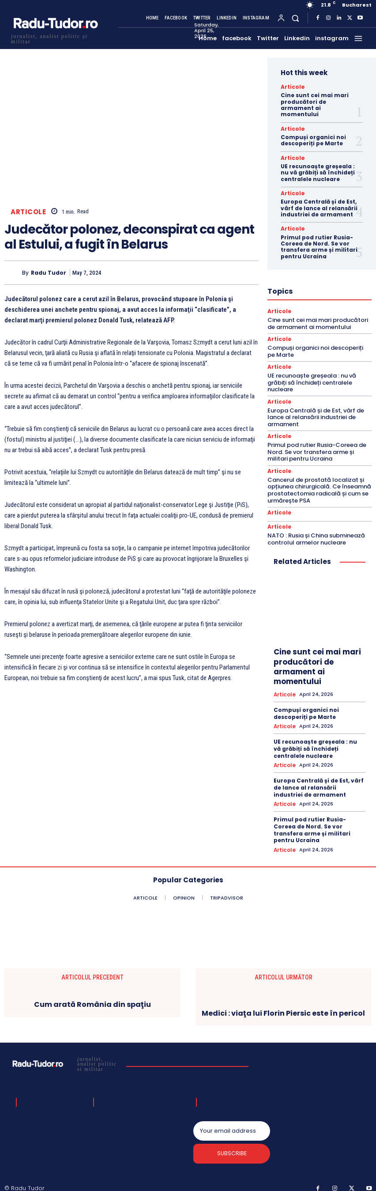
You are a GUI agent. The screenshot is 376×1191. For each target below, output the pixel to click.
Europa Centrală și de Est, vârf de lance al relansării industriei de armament (319, 206)
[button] (295, 17)
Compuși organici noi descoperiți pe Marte (313, 139)
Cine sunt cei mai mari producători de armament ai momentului (315, 104)
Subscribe (232, 1147)
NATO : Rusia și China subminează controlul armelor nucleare (316, 533)
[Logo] (65, 1056)
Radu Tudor (48, 272)
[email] (232, 1123)
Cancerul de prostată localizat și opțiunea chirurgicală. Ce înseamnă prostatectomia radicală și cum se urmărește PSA (319, 485)
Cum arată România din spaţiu (92, 996)
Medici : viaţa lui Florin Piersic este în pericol (283, 1005)
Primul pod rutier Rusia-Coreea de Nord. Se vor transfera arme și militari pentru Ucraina (319, 244)
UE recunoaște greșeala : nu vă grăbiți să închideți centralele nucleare (318, 171)
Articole (28, 212)
